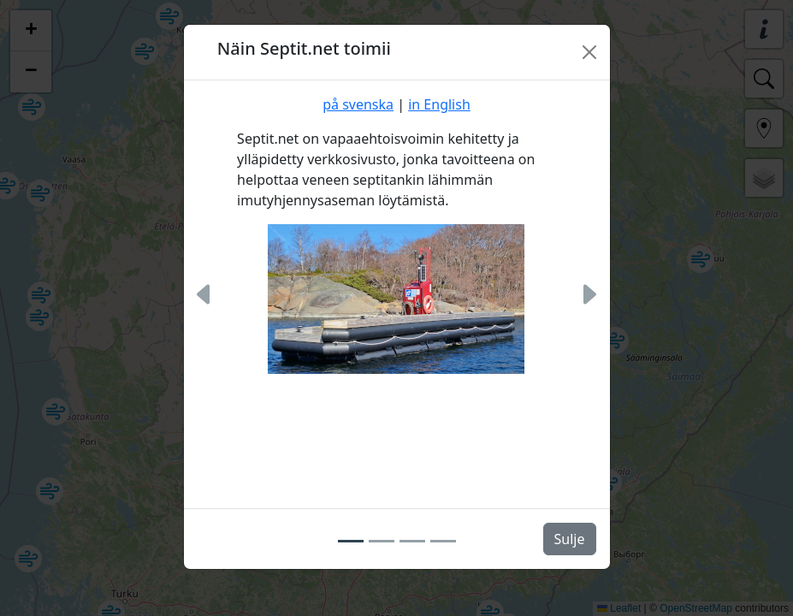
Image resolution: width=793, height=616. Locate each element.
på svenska (358, 104)
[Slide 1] (351, 540)
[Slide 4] (443, 540)
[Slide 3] (412, 540)
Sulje (569, 539)
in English (439, 104)
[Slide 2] (381, 540)
